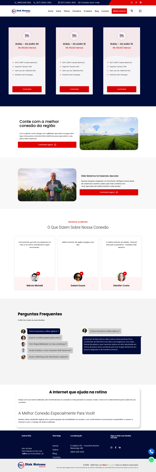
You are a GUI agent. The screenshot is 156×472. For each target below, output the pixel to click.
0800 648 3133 (23, 2)
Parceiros (77, 11)
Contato (105, 11)
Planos (67, 11)
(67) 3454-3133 (42, 2)
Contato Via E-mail (88, 2)
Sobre (58, 11)
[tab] (40, 331)
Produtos (88, 11)
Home (50, 11)
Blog (97, 11)
